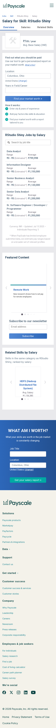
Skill (11, 16)
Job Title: (15, 448)
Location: (10, 71)
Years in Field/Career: (16, 85)
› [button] (31, 287)
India (4, 16)
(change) (23, 81)
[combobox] (28, 76)
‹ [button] (25, 287)
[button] (8, 26)
